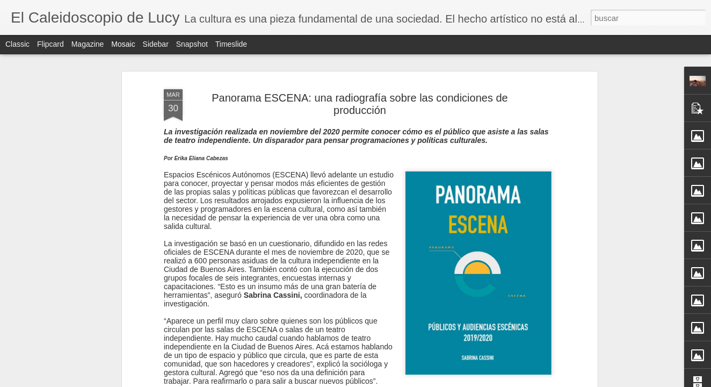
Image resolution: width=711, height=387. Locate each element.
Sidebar (156, 44)
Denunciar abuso (433, 381)
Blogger (397, 381)
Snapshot (192, 44)
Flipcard (50, 44)
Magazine (87, 44)
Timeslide (231, 44)
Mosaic (123, 44)
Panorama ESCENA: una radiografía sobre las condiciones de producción (359, 90)
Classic (17, 44)
